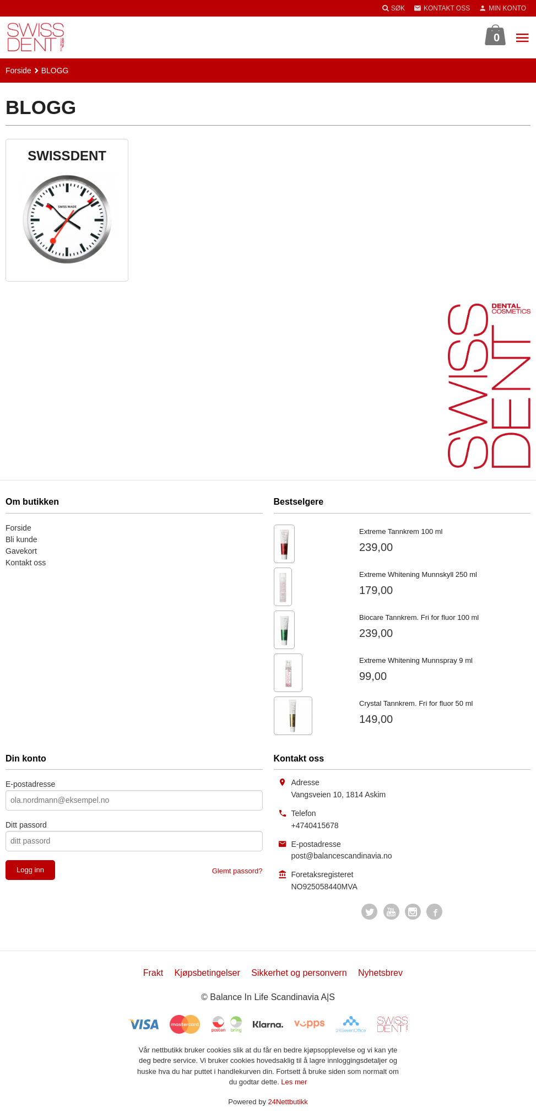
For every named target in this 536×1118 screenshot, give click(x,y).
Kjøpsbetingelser (207, 972)
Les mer (294, 1082)
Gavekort (21, 551)
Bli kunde (21, 539)
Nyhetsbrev (380, 972)
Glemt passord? (237, 871)
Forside (18, 70)
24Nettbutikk (288, 1102)
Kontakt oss (26, 562)
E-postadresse (30, 784)
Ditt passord (26, 824)
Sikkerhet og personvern (298, 972)
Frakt (153, 972)
